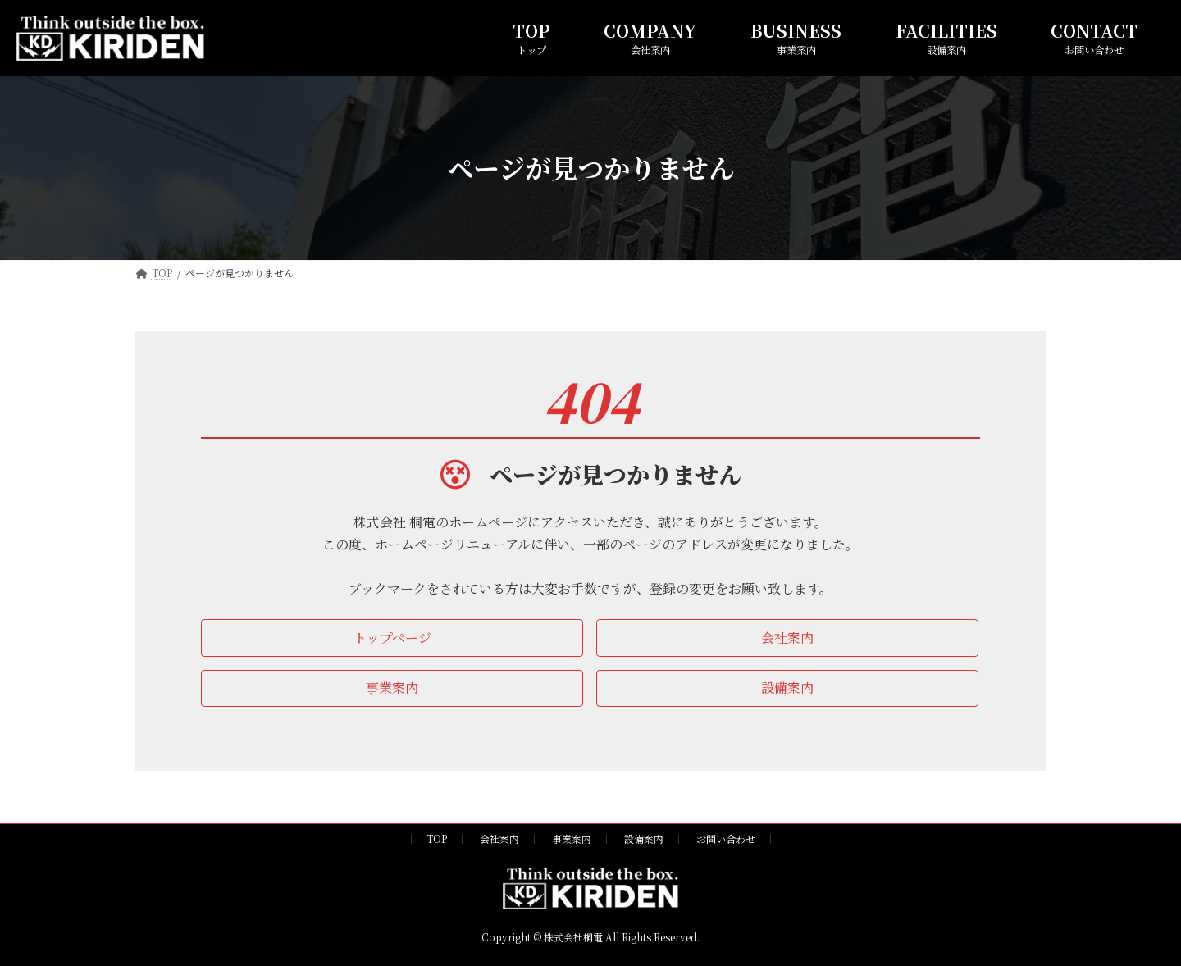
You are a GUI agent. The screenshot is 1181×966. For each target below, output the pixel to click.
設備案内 (643, 838)
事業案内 (571, 838)
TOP (436, 838)
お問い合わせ (725, 838)
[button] (392, 637)
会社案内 (499, 838)
